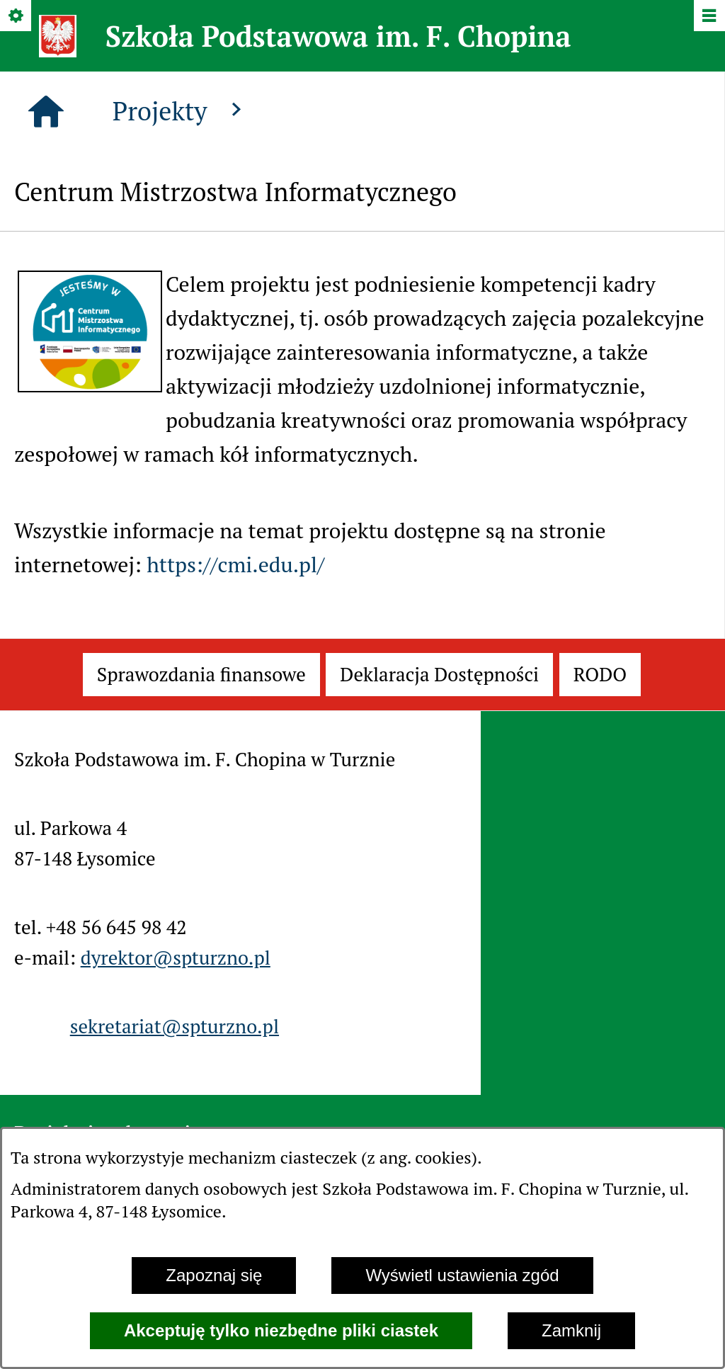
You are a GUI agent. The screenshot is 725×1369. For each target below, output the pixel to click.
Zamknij (571, 1330)
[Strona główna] (46, 112)
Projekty (181, 110)
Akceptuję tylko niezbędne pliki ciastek (281, 1330)
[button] (90, 384)
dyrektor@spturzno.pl (175, 957)
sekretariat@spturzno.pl (174, 1026)
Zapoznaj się (214, 1275)
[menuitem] (201, 674)
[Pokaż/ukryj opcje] (16, 16)
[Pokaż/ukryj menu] (708, 16)
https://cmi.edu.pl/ (235, 564)
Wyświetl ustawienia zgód (462, 1275)
